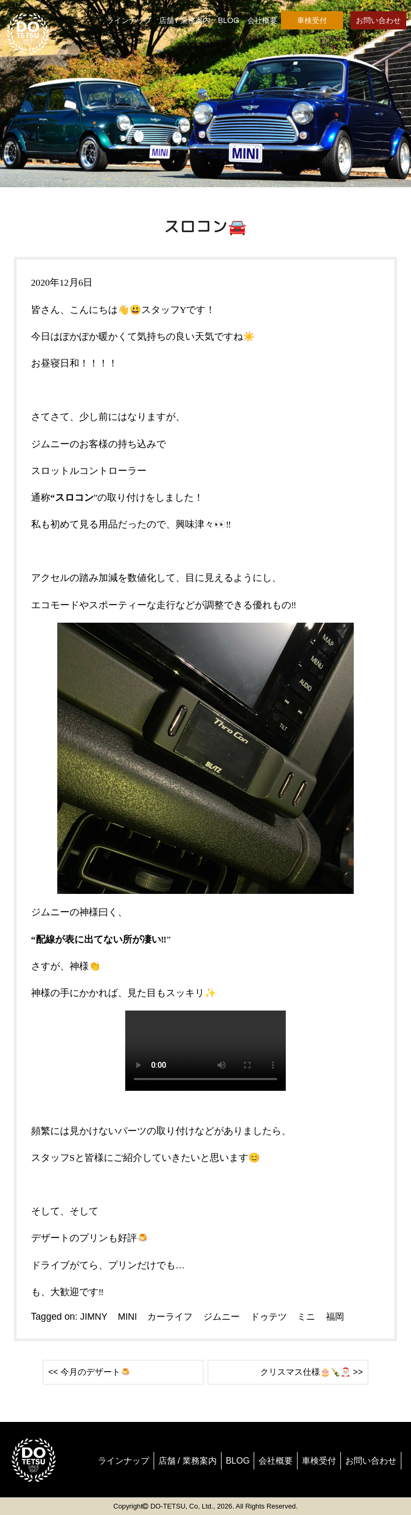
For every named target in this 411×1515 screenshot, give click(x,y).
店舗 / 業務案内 (184, 20)
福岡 (345, 1316)
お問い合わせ (378, 20)
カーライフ (173, 1316)
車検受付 (312, 20)
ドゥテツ (276, 1316)
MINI (129, 1316)
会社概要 (262, 20)
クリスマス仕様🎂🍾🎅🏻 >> (304, 1371)
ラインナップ (128, 20)
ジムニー (227, 1316)
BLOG (228, 20)
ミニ (315, 1316)
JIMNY (94, 1316)
